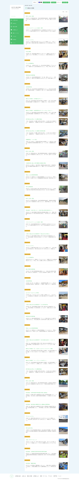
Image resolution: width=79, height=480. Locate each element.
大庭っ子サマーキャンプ (31, 439)
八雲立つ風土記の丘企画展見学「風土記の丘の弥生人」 (38, 233)
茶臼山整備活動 (29, 186)
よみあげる (54, 2)
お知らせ (14, 23)
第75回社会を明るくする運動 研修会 (34, 119)
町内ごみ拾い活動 (30, 16)
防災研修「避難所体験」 (31, 463)
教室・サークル (16, 33)
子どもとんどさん (30, 39)
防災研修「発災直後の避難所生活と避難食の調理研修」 (38, 404)
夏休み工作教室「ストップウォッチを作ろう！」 (37, 360)
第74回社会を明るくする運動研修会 (34, 369)
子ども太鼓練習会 (30, 63)
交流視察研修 (29, 87)
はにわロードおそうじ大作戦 (32, 292)
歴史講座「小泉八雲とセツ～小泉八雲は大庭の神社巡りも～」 (39, 210)
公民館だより (15, 29)
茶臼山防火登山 (29, 428)
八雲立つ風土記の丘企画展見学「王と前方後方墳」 (37, 304)
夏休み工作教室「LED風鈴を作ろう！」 (35, 98)
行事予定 (14, 39)
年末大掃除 (28, 51)
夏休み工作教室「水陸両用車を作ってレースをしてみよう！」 (39, 110)
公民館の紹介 (15, 20)
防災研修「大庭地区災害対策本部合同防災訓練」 (37, 451)
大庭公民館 (26, 5)
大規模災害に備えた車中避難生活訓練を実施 (36, 163)
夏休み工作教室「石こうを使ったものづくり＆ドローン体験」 (39, 348)
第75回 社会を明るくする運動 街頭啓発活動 (35, 130)
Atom (66, 11)
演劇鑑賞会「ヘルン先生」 (32, 139)
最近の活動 (15, 26)
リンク (14, 42)
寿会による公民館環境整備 (32, 174)
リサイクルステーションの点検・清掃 (34, 28)
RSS (63, 11)
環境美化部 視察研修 (30, 75)
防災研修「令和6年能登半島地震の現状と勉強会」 (37, 392)
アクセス (14, 36)
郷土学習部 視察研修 (30, 269)
